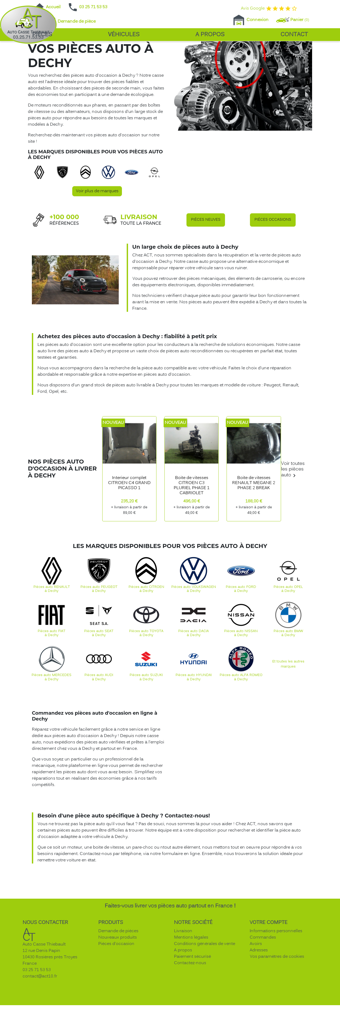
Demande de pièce (71, 21)
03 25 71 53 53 (87, 7)
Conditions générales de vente (204, 983)
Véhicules (123, 35)
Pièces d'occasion (116, 983)
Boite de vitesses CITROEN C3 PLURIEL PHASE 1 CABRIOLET (192, 525)
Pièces (42, 35)
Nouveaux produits (117, 976)
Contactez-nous (190, 1002)
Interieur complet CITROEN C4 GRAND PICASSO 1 (129, 522)
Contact (294, 35)
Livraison (183, 970)
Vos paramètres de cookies (277, 996)
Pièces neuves (205, 259)
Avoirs (256, 983)
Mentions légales (191, 976)
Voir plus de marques (97, 230)
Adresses (259, 989)
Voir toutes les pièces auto (293, 509)
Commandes (263, 976)
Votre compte (268, 962)
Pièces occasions (272, 259)
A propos (210, 35)
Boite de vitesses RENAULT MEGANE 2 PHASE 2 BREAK (253, 522)
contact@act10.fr (40, 1015)
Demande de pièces (118, 970)
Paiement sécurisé (192, 996)
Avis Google (269, 8)
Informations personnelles (276, 970)
